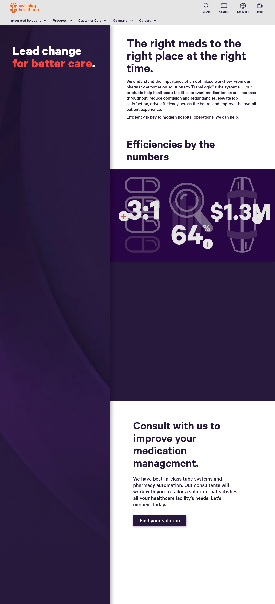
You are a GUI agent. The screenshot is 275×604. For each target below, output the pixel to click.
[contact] (224, 7)
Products (60, 20)
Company (120, 20)
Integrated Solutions (25, 20)
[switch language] (243, 7)
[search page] (206, 7)
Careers (145, 20)
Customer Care (89, 20)
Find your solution (160, 520)
